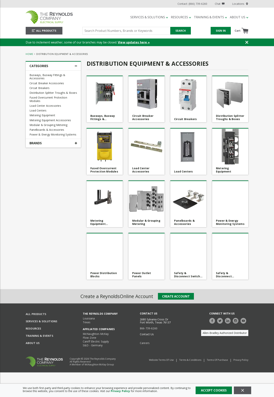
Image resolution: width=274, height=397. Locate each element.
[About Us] (239, 17)
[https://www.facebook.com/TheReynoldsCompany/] (213, 320)
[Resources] (181, 17)
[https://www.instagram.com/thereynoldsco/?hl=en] (236, 320)
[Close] (242, 390)
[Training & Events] (210, 17)
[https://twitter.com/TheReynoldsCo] (221, 320)
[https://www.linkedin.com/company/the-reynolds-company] (229, 320)
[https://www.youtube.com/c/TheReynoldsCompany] (244, 320)
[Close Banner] (246, 42)
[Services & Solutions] (149, 17)
